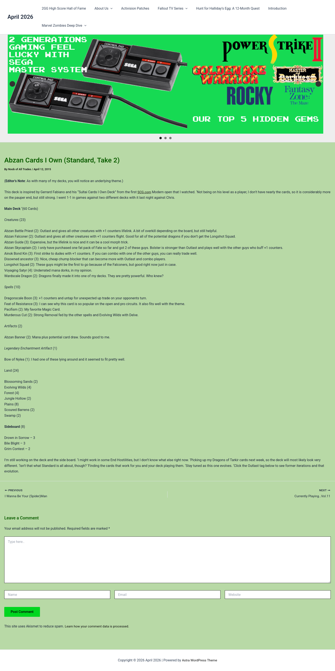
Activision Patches (131, 8)
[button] (108, 8)
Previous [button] (12, 84)
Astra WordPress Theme (199, 660)
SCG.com (145, 192)
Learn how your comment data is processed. (98, 627)
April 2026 (20, 17)
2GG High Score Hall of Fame (63, 8)
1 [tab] (160, 138)
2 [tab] (165, 138)
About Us (101, 8)
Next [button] (318, 84)
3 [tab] (170, 138)
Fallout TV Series (167, 8)
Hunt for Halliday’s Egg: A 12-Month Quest (220, 8)
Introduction (268, 8)
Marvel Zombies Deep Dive (63, 25)
